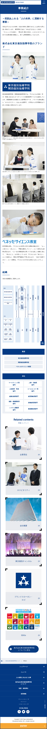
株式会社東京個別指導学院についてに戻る (22, 649)
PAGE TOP (45, 706)
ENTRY (23, 726)
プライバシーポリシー (23, 699)
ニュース (33, 672)
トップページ (32, 666)
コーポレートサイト (23, 704)
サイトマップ (23, 701)
